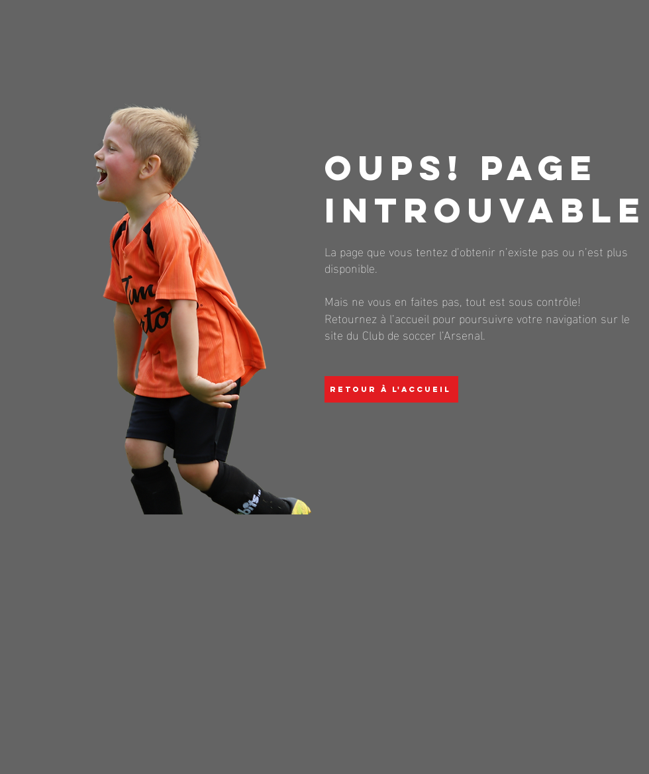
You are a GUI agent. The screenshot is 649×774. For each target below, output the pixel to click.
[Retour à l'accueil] (391, 389)
